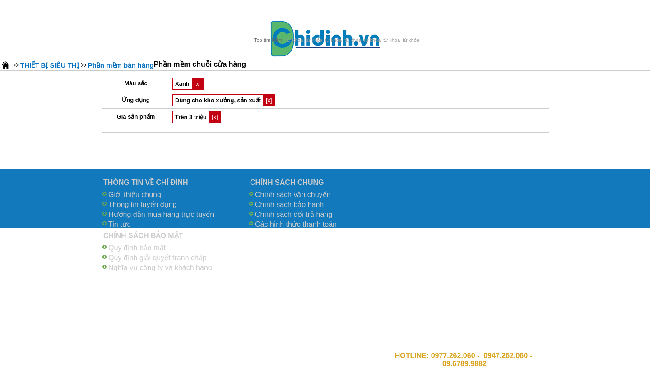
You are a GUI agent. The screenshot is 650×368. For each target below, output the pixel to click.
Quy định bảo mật (137, 248)
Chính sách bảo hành (289, 204)
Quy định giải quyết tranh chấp (157, 258)
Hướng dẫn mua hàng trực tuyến (161, 214)
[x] (198, 83)
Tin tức (119, 224)
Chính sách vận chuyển (292, 194)
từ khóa (294, 40)
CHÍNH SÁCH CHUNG (287, 182)
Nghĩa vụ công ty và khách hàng (160, 267)
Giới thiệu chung (134, 194)
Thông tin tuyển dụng (142, 204)
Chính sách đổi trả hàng (293, 214)
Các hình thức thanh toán (296, 224)
